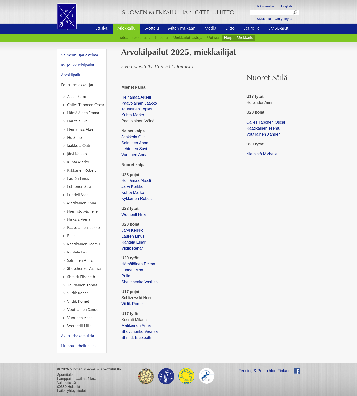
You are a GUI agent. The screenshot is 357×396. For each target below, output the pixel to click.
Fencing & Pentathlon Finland (264, 371)
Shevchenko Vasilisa (139, 282)
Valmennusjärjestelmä (79, 55)
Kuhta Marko (132, 115)
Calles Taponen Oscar (265, 122)
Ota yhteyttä (283, 19)
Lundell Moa (132, 270)
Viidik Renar (132, 248)
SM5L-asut (278, 28)
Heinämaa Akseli (136, 97)
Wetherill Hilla (134, 214)
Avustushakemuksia (77, 336)
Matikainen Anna (136, 326)
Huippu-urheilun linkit (80, 346)
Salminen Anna (134, 143)
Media (210, 28)
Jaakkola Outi (133, 137)
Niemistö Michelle (261, 154)
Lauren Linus (133, 236)
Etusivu (101, 28)
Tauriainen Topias (136, 109)
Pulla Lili (128, 276)
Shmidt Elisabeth (136, 337)
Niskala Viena (78, 220)
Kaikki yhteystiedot (71, 391)
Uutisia (213, 38)
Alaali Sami (76, 97)
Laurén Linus (78, 179)
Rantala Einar (133, 242)
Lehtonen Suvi (134, 149)
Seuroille (251, 28)
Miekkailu (126, 28)
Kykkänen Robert (136, 198)
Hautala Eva (77, 121)
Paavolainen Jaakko (139, 103)
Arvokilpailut (72, 75)
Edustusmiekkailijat (77, 85)
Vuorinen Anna (134, 155)
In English (285, 6)
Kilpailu (161, 38)
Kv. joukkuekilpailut (77, 65)
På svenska (265, 6)
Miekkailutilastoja (187, 38)
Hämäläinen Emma (138, 264)
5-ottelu (152, 28)
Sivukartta (264, 19)
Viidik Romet (132, 304)
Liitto (230, 28)
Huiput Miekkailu (238, 38)
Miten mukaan (182, 28)
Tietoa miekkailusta (134, 38)
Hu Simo (74, 138)
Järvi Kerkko (132, 186)
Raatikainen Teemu (263, 128)
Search (295, 13)
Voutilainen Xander (263, 134)
